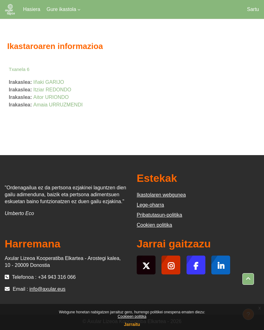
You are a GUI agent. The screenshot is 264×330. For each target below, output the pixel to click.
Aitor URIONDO (51, 97)
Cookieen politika (132, 316)
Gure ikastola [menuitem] (61, 9)
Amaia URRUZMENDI (57, 104)
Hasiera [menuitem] (31, 9)
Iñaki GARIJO (48, 82)
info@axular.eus (47, 289)
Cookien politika (154, 225)
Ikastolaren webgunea (161, 194)
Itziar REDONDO (52, 89)
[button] (248, 279)
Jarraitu (132, 324)
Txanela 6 (19, 69)
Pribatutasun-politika (159, 215)
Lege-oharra (150, 205)
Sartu (253, 9)
